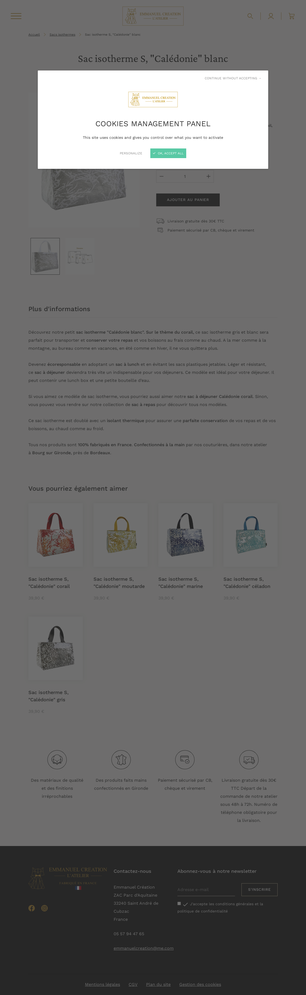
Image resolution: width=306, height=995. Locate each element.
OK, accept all (168, 153)
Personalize (131, 153)
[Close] (153, 497)
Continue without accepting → (233, 78)
